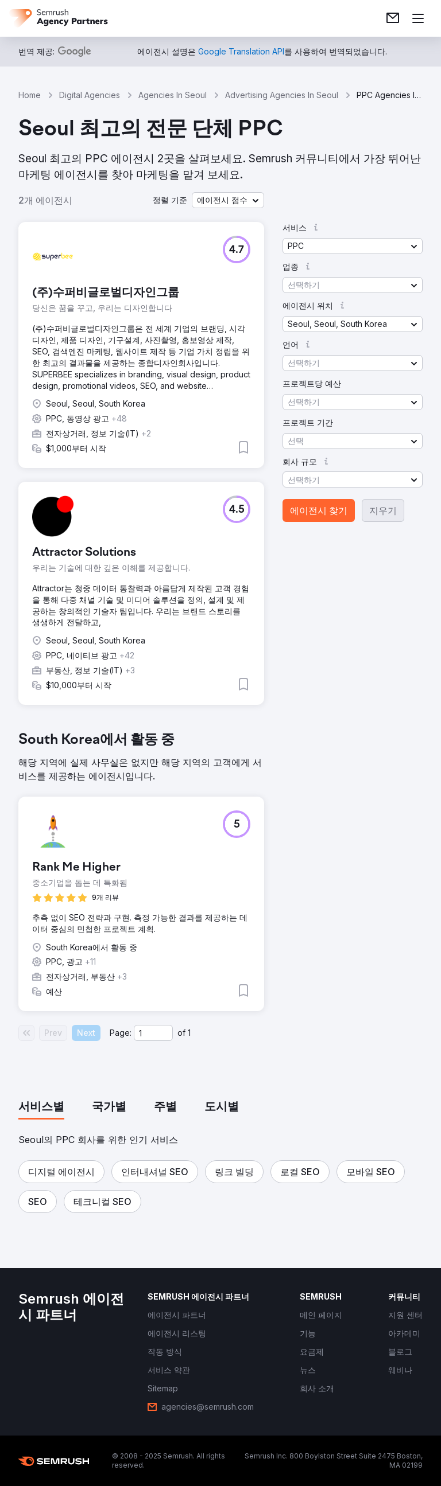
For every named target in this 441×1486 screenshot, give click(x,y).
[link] (393, 18)
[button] (228, 200)
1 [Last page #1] (189, 1033)
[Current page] (153, 1032)
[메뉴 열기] (418, 18)
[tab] (41, 1107)
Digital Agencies (89, 95)
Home (29, 95)
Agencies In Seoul (172, 95)
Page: (120, 1033)
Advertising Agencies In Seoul (281, 95)
